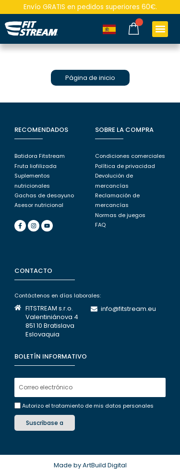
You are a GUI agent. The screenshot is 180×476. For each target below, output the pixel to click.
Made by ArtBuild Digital (90, 465)
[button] (160, 29)
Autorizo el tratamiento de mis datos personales (88, 406)
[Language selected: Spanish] (113, 29)
